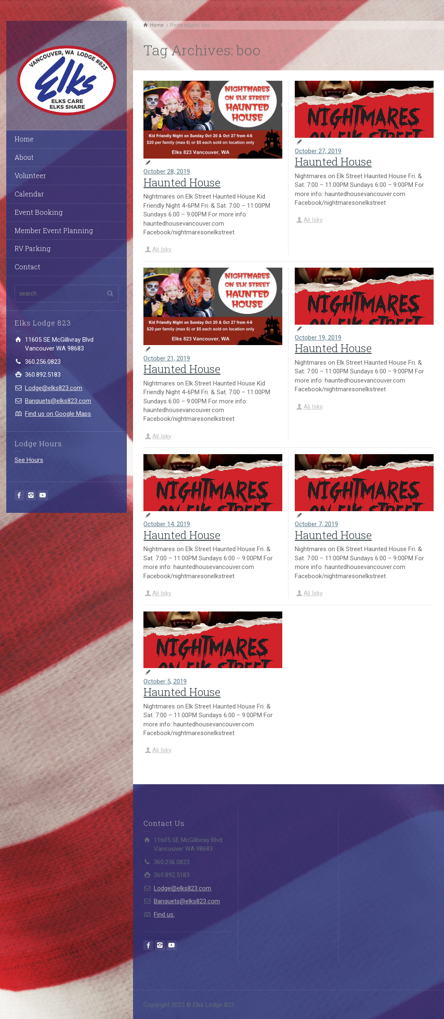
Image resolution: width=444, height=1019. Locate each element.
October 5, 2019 (165, 681)
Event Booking (38, 212)
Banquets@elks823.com (58, 401)
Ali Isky (161, 249)
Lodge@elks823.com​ (53, 388)
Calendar (29, 193)
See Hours (29, 460)
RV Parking (32, 248)
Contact (27, 266)
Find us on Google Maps (58, 414)
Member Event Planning (54, 230)
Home (24, 138)
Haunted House (181, 182)
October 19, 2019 (318, 337)
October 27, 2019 (318, 151)
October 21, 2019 (166, 358)
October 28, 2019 (166, 171)
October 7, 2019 (316, 524)
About (24, 157)
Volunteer (30, 175)
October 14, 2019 (166, 524)
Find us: (164, 914)
